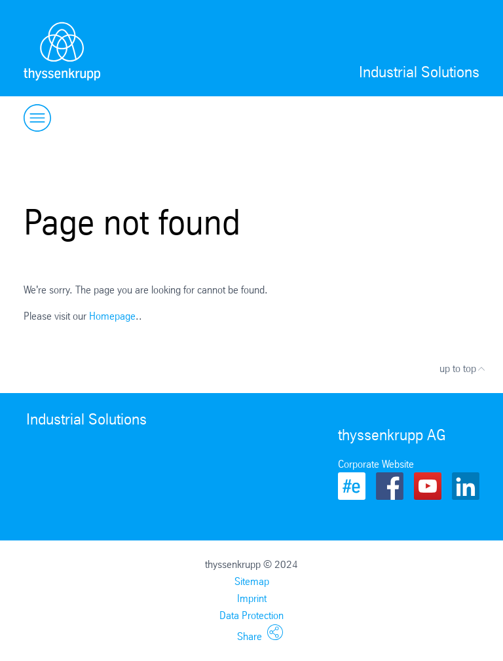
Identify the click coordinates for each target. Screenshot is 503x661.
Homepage (112, 316)
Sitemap (251, 581)
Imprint (252, 598)
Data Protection (251, 615)
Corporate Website (376, 464)
